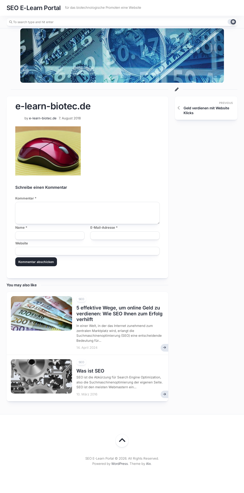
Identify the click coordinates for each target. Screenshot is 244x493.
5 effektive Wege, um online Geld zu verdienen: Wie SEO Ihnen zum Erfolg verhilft (119, 313)
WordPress (119, 464)
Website (21, 243)
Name (21, 227)
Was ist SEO (90, 371)
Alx (148, 464)
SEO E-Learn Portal (34, 8)
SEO (81, 299)
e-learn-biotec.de (43, 118)
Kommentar (25, 198)
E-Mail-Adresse (104, 227)
